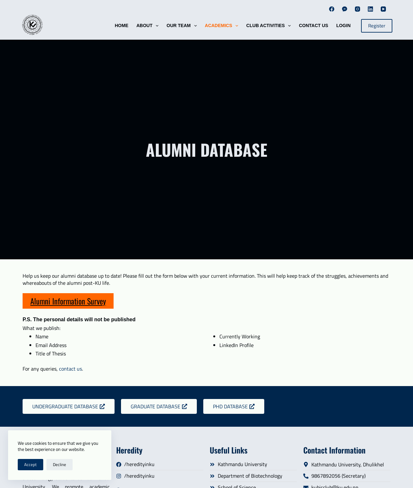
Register (376, 25)
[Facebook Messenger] (344, 9)
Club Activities (269, 26)
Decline (59, 464)
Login (343, 25)
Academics (223, 26)
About (148, 26)
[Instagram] (357, 9)
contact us (70, 369)
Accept (30, 464)
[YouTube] (383, 9)
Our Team (182, 26)
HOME (121, 25)
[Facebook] (331, 9)
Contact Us (313, 25)
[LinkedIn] (370, 9)
